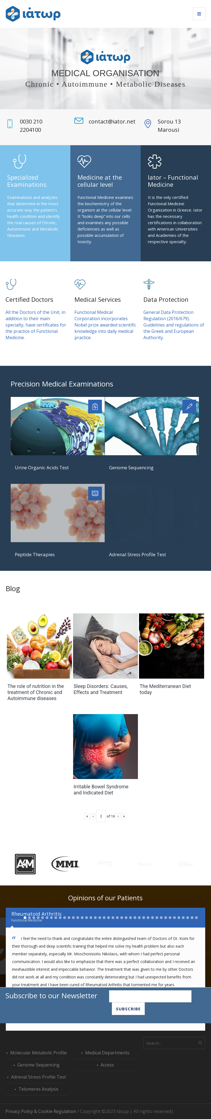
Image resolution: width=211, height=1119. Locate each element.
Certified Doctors (29, 299)
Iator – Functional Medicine (173, 180)
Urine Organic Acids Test (42, 467)
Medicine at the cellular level (99, 180)
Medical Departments (107, 1053)
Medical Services (97, 299)
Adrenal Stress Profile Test (137, 554)
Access (107, 1065)
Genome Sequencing (131, 467)
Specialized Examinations (26, 180)
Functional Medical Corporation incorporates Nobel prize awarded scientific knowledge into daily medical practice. (105, 325)
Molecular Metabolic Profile (38, 1053)
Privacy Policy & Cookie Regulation (40, 1111)
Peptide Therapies (35, 554)
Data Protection (165, 299)
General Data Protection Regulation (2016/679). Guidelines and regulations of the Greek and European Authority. (173, 325)
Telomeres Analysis (38, 1089)
